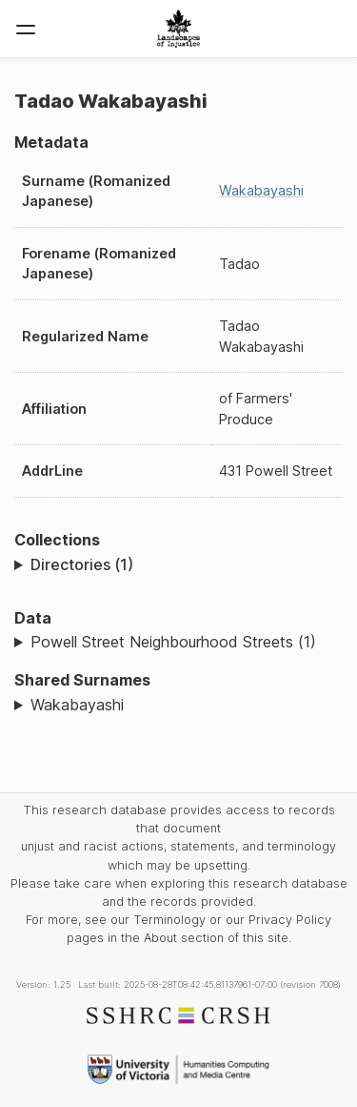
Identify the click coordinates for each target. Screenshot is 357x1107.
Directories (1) (81, 564)
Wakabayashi (261, 190)
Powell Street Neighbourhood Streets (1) (173, 641)
